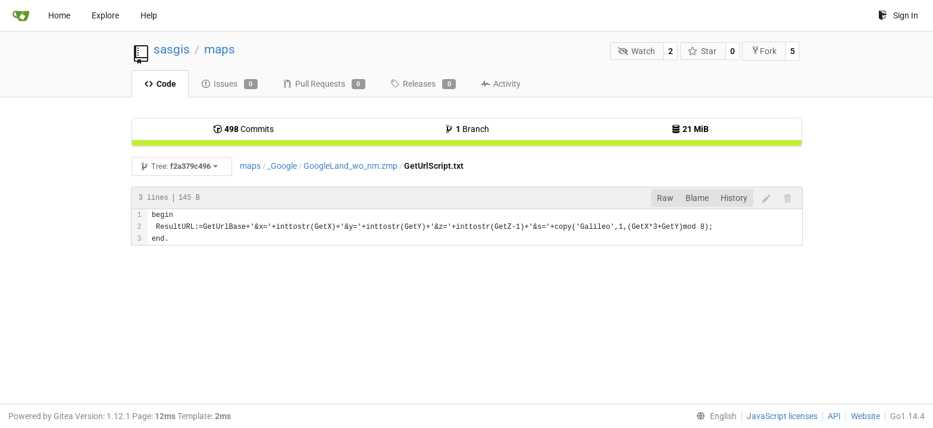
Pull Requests (324, 84)
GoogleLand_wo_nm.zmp (350, 166)
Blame (697, 198)
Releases (423, 84)
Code (160, 84)
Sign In (898, 15)
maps (219, 49)
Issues (229, 84)
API (834, 416)
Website (865, 416)
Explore (105, 15)
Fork (764, 51)
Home (59, 15)
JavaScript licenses (782, 416)
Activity (501, 84)
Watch (636, 51)
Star (702, 51)
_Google (282, 166)
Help (148, 15)
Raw (665, 198)
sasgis (172, 49)
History (734, 198)
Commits (243, 129)
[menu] (714, 416)
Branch (466, 129)
